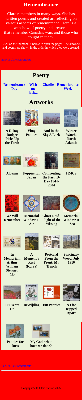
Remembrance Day (14, 86)
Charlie (48, 84)
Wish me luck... (33, 88)
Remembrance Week (68, 86)
